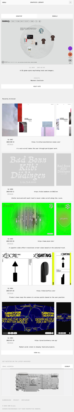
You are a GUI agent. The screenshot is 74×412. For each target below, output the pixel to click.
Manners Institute (37, 80)
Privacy (16, 400)
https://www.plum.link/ (46, 241)
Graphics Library (37, 2)
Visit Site (37, 86)
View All (37, 352)
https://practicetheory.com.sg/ (46, 340)
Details (10, 144)
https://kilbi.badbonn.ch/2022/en (46, 191)
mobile (54, 16)
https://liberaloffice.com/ (46, 291)
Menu (4, 2)
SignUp (67, 366)
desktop (19, 16)
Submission (6, 400)
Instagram (25, 400)
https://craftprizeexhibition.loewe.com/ (46, 142)
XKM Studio (11, 406)
